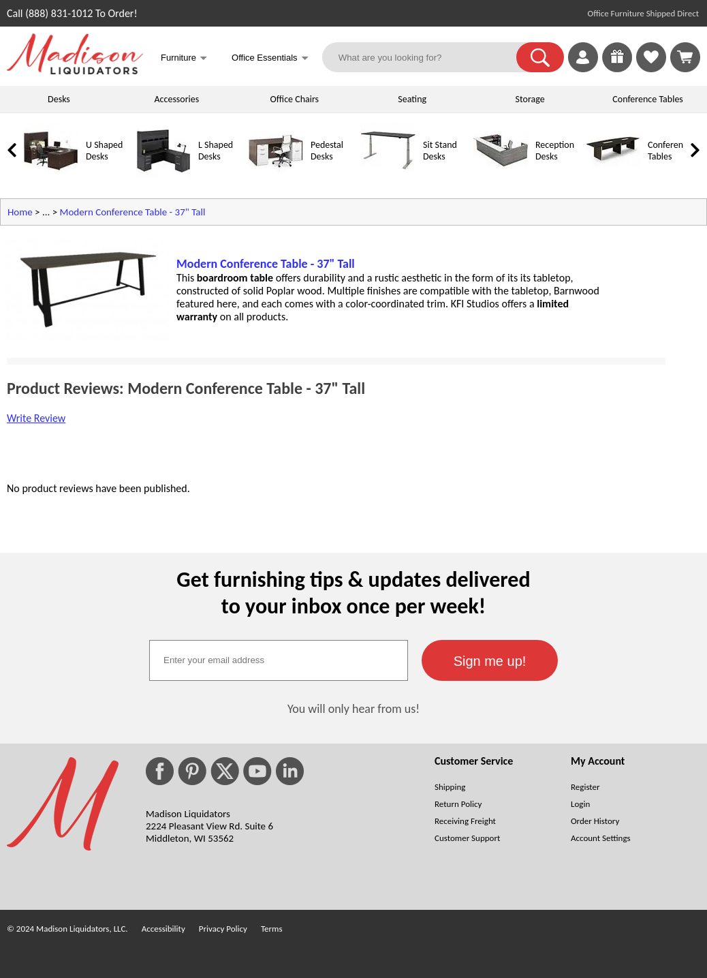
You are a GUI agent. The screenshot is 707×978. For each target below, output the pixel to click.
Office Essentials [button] (270, 58)
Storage (530, 99)
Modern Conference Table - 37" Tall (133, 212)
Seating (412, 99)
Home (20, 212)
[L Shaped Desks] (163, 175)
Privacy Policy (223, 928)
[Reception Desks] (500, 175)
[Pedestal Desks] (276, 175)
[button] (540, 57)
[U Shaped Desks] (51, 175)
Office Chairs (294, 99)
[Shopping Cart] (685, 57)
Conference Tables (647, 99)
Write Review (36, 418)
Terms (272, 928)
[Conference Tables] (613, 175)
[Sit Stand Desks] (388, 175)
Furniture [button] (184, 58)
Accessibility (163, 928)
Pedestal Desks (327, 150)
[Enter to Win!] (617, 68)
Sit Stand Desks (440, 150)
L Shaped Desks (215, 150)
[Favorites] (651, 68)
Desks (59, 99)
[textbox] (278, 660)
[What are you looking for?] (428, 57)
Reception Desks (554, 150)
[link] (685, 57)
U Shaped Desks (104, 150)
